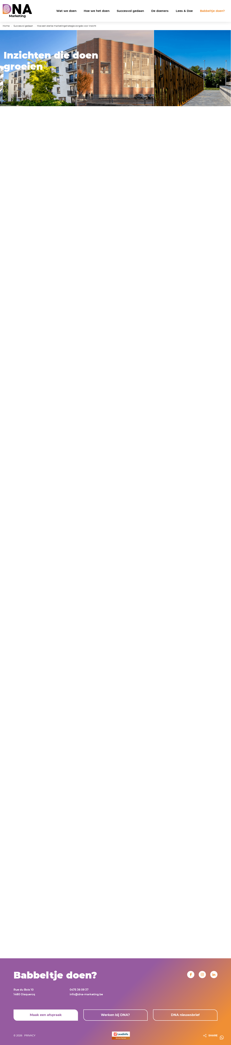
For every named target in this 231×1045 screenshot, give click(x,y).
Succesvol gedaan (23, 26)
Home (6, 26)
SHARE (212, 1035)
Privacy (29, 1035)
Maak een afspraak (46, 1015)
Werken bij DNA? (115, 1015)
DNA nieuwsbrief (185, 1015)
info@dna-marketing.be (86, 994)
